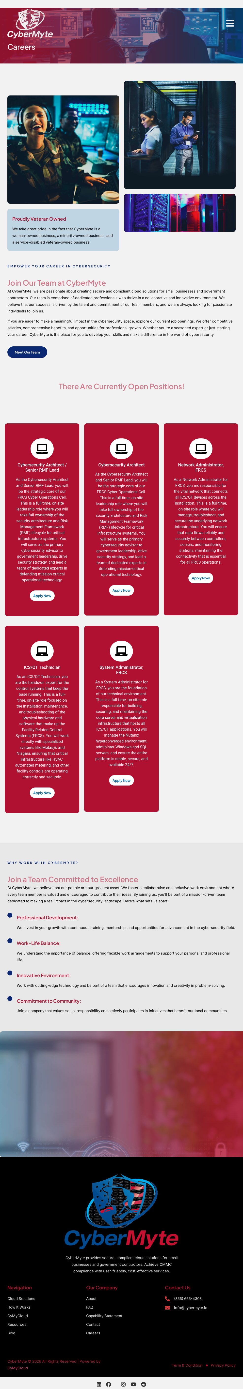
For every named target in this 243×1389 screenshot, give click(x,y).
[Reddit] (143, 1385)
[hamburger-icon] (230, 23)
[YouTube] (133, 1385)
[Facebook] (108, 1385)
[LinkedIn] (99, 1385)
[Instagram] (123, 1385)
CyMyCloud (17, 1368)
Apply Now (42, 595)
